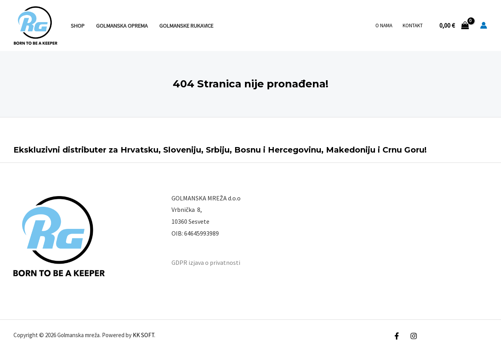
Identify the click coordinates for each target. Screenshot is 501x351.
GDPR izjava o (190, 262)
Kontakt (413, 25)
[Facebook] (396, 336)
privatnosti (225, 262)
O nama (383, 25)
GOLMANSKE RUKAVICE (186, 25)
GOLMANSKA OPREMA (122, 25)
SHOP (78, 25)
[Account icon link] (483, 25)
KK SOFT (143, 335)
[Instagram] (413, 336)
